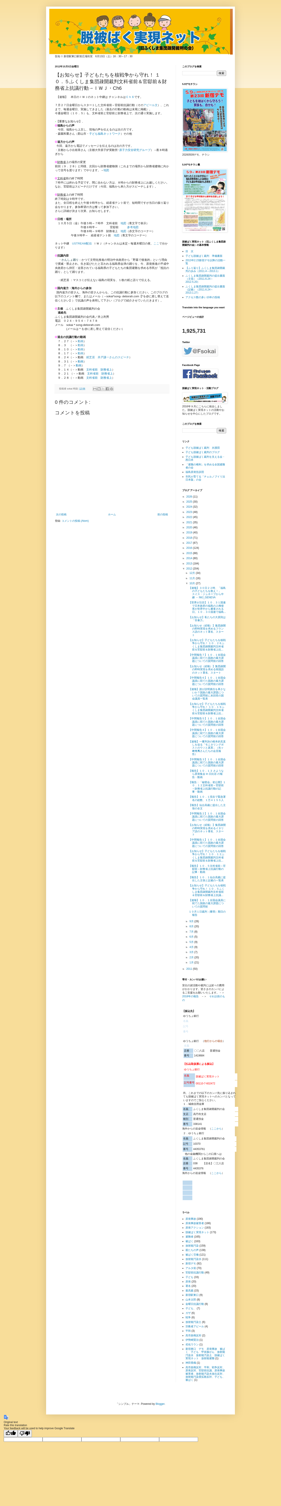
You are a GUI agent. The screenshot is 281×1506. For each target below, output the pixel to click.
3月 (191, 952)
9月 (191, 921)
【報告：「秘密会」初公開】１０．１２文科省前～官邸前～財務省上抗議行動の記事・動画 (207, 787)
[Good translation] (11, 1433)
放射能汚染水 (193, 1259)
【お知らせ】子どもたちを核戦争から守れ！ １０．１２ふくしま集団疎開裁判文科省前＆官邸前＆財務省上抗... (207, 856)
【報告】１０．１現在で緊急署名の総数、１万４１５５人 (207, 798)
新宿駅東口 (192, 1295)
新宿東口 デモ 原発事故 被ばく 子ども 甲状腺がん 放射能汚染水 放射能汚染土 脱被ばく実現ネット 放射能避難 (205, 1353)
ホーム (112, 514)
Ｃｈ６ (130, 97)
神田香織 (191, 1362)
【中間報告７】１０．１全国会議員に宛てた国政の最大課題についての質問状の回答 (207, 658)
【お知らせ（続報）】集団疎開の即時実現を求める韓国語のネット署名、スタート (207, 669)
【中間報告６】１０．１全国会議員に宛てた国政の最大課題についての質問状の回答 (207, 681)
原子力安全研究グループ (135, 150)
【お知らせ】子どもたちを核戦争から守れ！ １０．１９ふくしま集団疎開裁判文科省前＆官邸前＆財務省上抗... (207, 708)
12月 (192, 573)
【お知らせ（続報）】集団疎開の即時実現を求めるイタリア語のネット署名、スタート (207, 829)
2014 (189, 558)
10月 (192, 583)
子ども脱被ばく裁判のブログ (203, 452)
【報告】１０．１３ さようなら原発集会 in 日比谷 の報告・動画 (206, 774)
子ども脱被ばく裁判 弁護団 (203, 447)
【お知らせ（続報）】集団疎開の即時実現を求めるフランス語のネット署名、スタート (207, 630)
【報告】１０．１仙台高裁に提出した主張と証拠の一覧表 (207, 879)
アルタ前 (191, 1268)
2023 (189, 512)
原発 (188, 1281)
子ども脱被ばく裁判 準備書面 (204, 255)
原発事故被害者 (195, 1223)
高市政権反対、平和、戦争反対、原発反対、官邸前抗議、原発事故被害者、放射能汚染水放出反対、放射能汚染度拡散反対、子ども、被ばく (205, 1374)
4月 (191, 947)
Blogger (160, 1403)
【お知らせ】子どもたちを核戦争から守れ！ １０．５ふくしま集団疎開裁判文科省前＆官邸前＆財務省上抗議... (207, 890)
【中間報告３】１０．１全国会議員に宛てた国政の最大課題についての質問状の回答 (207, 762)
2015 (189, 553)
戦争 (188, 1317)
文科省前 (92, 369)
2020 (189, 527)
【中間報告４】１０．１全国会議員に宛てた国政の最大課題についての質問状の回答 (207, 733)
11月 (192, 578)
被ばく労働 (192, 1254)
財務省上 (106, 369)
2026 (189, 496)
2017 (189, 542)
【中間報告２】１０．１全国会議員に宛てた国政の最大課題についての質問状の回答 (207, 816)
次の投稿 (61, 514)
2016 (189, 547)
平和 (188, 1330)
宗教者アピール (195, 1326)
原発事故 (191, 1218)
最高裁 (189, 1290)
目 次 (189, 251)
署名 (188, 1285)
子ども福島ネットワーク (105, 133)
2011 (189, 968)
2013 (189, 563)
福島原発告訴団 (195, 472)
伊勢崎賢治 (192, 1339)
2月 (191, 957)
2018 (189, 537)
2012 (189, 568)
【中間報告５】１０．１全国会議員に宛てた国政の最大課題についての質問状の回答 (207, 721)
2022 (189, 517)
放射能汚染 (192, 1245)
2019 (189, 532)
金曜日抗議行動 (195, 1304)
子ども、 (191, 1308)
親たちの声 (192, 1250)
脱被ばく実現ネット (197, 1232)
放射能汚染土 (193, 1322)
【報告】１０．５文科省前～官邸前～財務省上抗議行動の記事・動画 (207, 869)
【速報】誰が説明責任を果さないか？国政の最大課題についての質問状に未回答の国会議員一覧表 (207, 694)
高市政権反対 (193, 1335)
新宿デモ (191, 1263)
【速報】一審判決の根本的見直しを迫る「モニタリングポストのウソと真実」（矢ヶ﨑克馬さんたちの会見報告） (207, 748)
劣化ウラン (192, 1344)
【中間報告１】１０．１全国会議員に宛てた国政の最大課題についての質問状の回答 (207, 843)
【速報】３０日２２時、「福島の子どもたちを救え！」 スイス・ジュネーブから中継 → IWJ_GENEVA (207, 592)
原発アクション (195, 1227)
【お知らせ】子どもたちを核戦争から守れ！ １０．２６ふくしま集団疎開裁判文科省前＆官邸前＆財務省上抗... (207, 645)
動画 (80, 361)
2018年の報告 (190, 996)
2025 (189, 501)
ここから (216, 1128)
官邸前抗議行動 (195, 1272)
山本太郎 (191, 1299)
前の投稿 (162, 514)
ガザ (188, 1313)
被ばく (189, 1241)
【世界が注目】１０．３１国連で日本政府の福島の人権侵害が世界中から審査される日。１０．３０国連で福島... (207, 607)
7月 (191, 931)
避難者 (189, 1236)
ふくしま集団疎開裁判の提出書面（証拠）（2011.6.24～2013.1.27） (205, 289)
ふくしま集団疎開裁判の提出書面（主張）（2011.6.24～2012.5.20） (205, 279)
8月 (191, 926)
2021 (189, 522)
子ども (189, 1277)
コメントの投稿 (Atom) (75, 520)
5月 (191, 942)
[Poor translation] (25, 1433)
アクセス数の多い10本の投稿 (203, 297)
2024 (189, 506)
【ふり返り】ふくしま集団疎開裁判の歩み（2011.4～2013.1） (205, 269)
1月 (191, 962)
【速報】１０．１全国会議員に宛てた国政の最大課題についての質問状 (207, 903)
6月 (191, 936)
